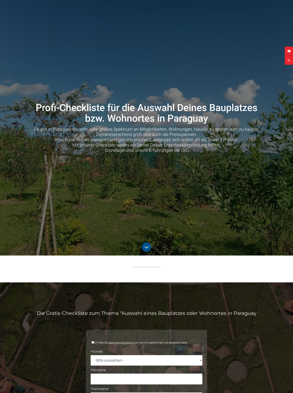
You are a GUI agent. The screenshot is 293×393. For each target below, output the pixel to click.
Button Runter (146, 245)
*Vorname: (98, 370)
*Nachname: (100, 389)
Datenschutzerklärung (121, 342)
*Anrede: (97, 351)
